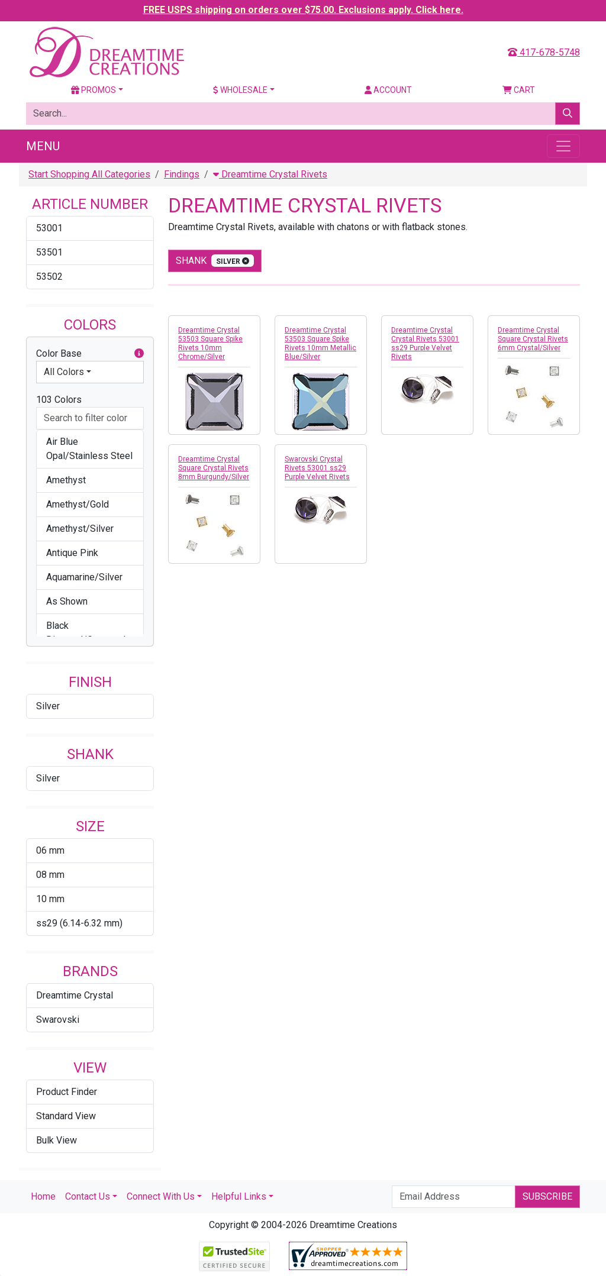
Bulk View (56, 1140)
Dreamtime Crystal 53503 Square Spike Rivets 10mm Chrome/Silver (210, 343)
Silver (48, 706)
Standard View (66, 1116)
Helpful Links (238, 1196)
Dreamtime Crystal (74, 995)
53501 (49, 252)
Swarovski (57, 1019)
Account (388, 90)
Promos (93, 90)
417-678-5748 (544, 52)
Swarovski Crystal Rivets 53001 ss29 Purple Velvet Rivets (317, 468)
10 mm (50, 898)
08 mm (50, 874)
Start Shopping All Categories (89, 174)
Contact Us (87, 1196)
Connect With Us (161, 1196)
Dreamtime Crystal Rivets (270, 174)
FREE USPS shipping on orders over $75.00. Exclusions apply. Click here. (303, 9)
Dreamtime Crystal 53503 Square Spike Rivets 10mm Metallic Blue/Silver (320, 343)
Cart (518, 90)
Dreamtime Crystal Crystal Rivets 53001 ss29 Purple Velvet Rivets (425, 343)
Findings (181, 174)
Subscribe (547, 1196)
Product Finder (66, 1091)
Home (43, 1196)
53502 (49, 276)
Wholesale (240, 90)
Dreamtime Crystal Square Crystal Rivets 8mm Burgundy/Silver (213, 468)
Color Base (90, 354)
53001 (49, 228)
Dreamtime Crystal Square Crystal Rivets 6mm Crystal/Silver (533, 339)
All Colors (64, 371)
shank (215, 260)
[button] (139, 354)
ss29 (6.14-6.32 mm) (79, 923)
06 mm (50, 850)
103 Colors (59, 399)
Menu (43, 146)
